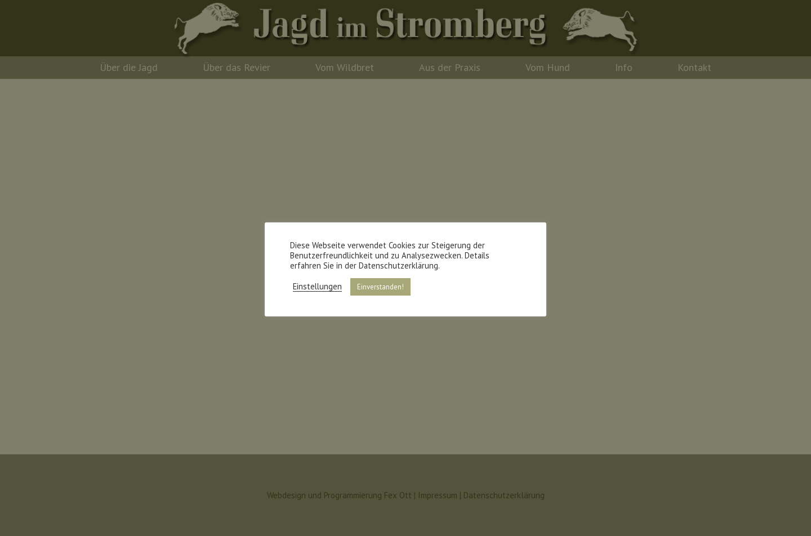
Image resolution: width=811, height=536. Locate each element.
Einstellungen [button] (317, 287)
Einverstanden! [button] (380, 287)
